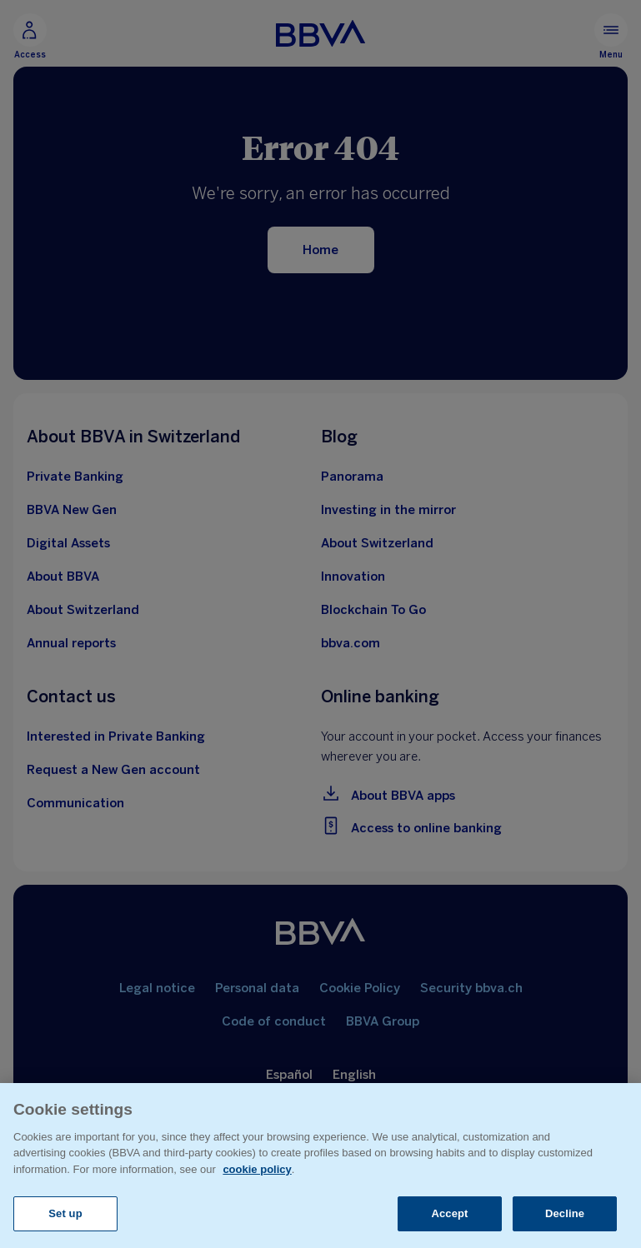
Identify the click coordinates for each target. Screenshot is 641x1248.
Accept (449, 1213)
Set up (65, 1213)
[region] (320, 1165)
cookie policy (257, 1169)
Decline (564, 1213)
